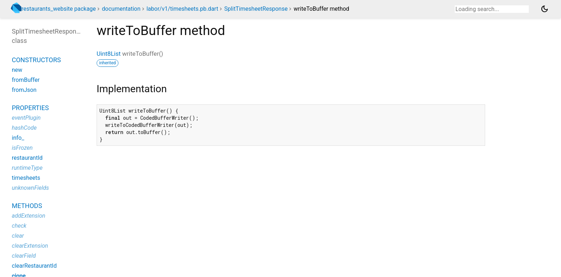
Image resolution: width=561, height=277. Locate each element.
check (19, 225)
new (17, 69)
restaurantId (27, 157)
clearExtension (30, 245)
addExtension (28, 215)
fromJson (24, 89)
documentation (121, 8)
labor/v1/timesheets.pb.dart (182, 8)
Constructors (36, 60)
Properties (30, 108)
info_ (18, 137)
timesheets (26, 177)
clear (18, 235)
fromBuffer (26, 79)
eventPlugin (26, 117)
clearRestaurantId (34, 265)
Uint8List (109, 53)
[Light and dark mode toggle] (544, 9)
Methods (27, 205)
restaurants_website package (58, 8)
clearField (24, 255)
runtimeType (27, 167)
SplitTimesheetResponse (256, 8)
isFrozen (22, 147)
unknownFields (30, 187)
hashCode (24, 127)
